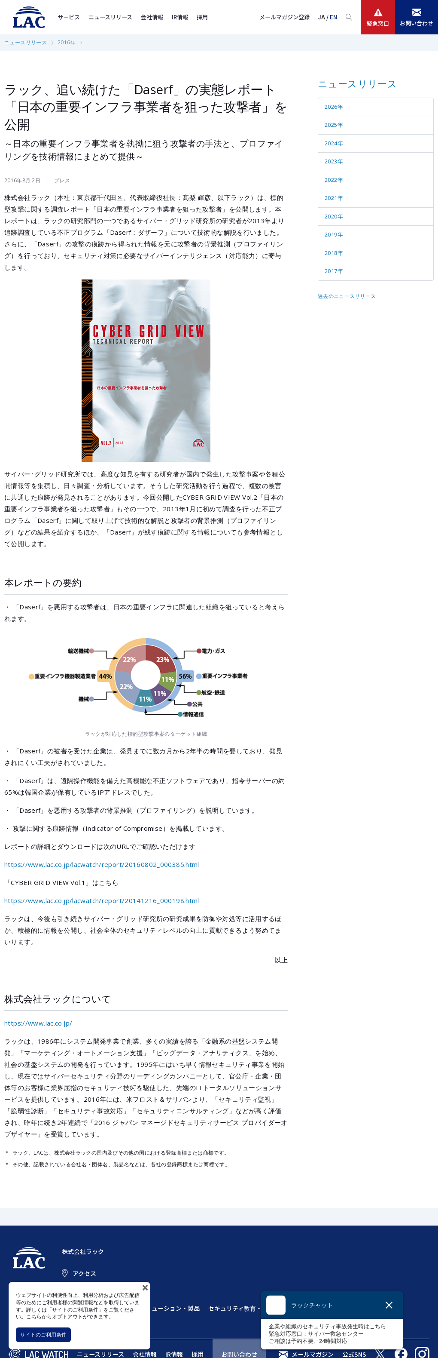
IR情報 (180, 17)
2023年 (334, 161)
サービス (69, 17)
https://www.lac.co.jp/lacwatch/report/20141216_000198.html (101, 900)
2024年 (334, 143)
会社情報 (152, 17)
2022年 (334, 180)
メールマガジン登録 (284, 17)
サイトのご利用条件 (43, 1334)
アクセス (84, 1273)
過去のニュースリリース (347, 296)
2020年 (334, 216)
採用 (202, 17)
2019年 (334, 234)
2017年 (334, 271)
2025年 (334, 125)
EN (333, 17)
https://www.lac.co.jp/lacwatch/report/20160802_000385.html (101, 864)
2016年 (67, 42)
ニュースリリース (110, 17)
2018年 (334, 253)
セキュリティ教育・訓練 (241, 1308)
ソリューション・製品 (170, 1308)
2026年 (334, 107)
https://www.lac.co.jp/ (38, 1023)
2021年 (334, 198)
